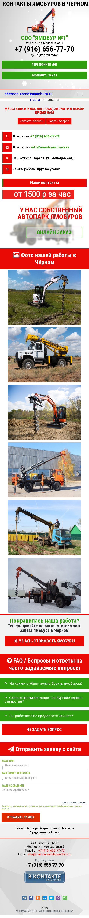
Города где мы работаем (44, 832)
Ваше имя (8, 760)
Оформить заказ (44, 75)
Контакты (68, 828)
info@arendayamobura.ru (50, 147)
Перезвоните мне (44, 64)
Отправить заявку (20, 817)
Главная (20, 828)
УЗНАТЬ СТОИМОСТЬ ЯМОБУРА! (44, 640)
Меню (80, 92)
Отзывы (55, 828)
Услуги (44, 828)
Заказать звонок (31, 121)
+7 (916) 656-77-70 (44, 49)
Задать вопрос (59, 121)
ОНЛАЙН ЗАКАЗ (54, 232)
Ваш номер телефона (16, 773)
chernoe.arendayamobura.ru (28, 93)
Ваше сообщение (13, 785)
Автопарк (32, 828)
